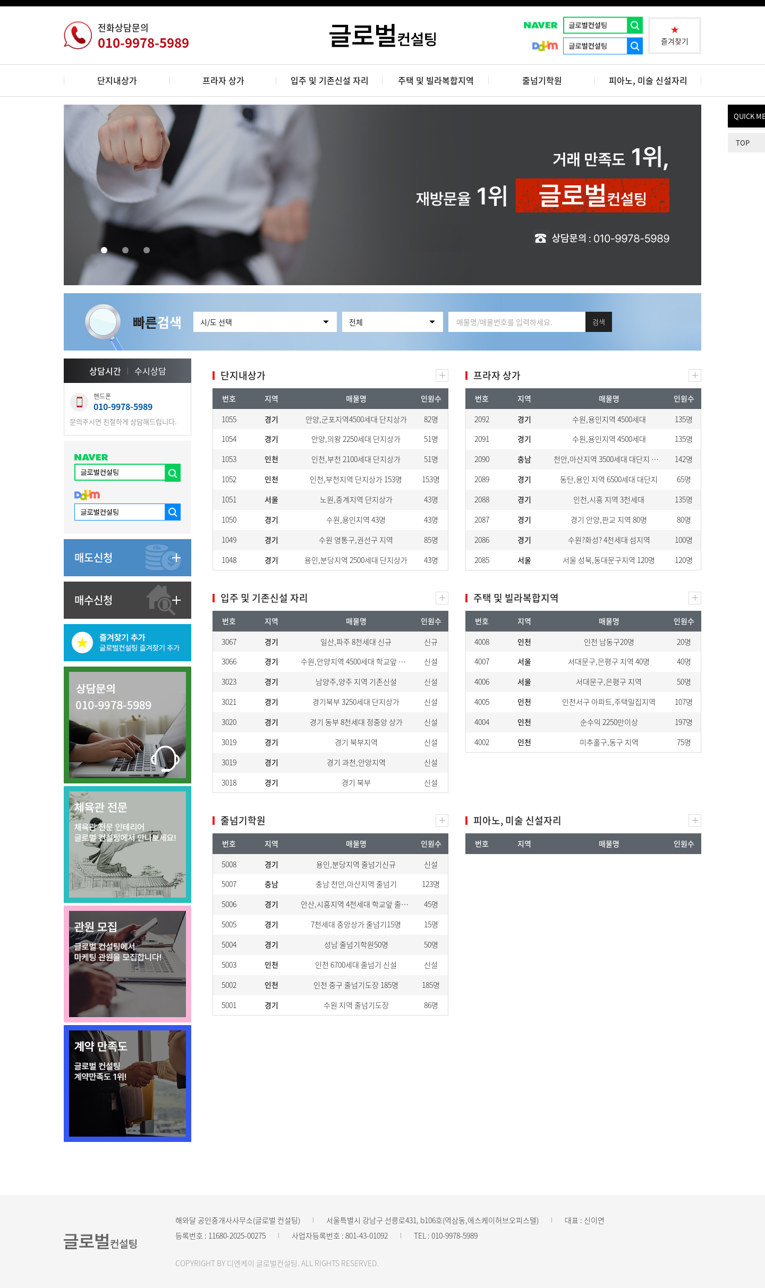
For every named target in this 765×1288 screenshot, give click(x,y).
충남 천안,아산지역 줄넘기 (356, 883)
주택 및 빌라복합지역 (436, 80)
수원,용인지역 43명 (356, 519)
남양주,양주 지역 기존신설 (356, 681)
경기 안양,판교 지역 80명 (609, 519)
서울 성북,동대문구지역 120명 (609, 560)
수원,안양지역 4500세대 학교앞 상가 (356, 661)
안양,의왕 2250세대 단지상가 (356, 438)
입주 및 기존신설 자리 (330, 80)
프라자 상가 (223, 80)
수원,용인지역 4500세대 (609, 419)
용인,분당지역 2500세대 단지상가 (355, 560)
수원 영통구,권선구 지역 (356, 539)
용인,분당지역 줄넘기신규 (356, 864)
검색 (598, 322)
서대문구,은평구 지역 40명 (609, 661)
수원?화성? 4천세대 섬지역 (609, 539)
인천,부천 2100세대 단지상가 (356, 459)
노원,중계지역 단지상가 (356, 499)
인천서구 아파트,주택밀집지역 (609, 701)
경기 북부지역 (356, 742)
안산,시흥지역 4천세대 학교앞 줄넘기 (358, 904)
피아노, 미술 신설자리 (648, 80)
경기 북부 (356, 782)
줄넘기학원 (542, 80)
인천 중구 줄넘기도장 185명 (355, 984)
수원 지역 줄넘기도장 (356, 1005)
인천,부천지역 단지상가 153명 (356, 479)
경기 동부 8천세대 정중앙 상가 (356, 721)
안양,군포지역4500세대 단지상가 (356, 419)
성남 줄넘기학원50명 (356, 944)
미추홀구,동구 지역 (609, 742)
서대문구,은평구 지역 (609, 681)
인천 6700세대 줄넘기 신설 (356, 964)
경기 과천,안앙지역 (356, 762)
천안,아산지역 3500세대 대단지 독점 (609, 459)
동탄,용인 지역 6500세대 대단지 (609, 479)
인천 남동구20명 (609, 641)
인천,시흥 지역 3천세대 (608, 499)
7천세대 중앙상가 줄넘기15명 (356, 924)
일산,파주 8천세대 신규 (356, 641)
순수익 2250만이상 (609, 721)
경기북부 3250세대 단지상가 (356, 701)
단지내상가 (117, 80)
